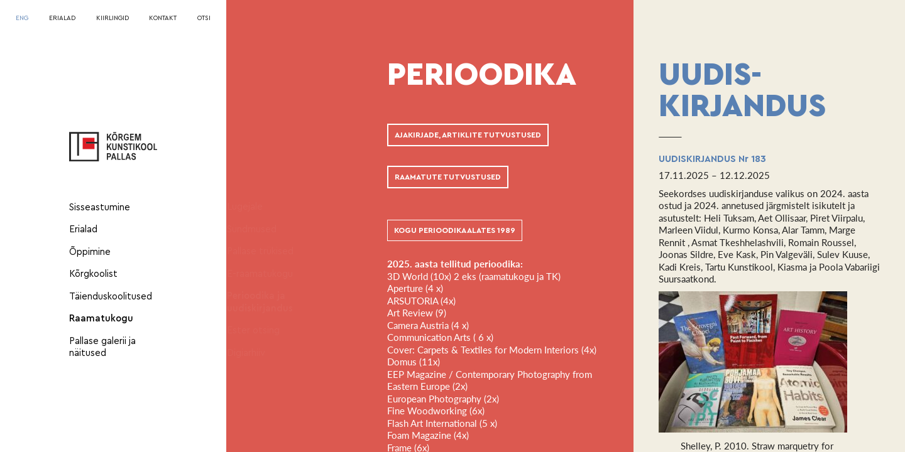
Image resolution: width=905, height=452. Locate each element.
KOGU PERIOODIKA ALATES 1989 (454, 230)
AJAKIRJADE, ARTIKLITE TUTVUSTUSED (468, 135)
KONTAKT (163, 18)
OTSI (204, 18)
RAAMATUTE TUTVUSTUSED (448, 177)
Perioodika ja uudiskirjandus (272, 302)
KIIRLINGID (112, 18)
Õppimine (90, 252)
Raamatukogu (101, 318)
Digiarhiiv (258, 353)
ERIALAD (62, 18)
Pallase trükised (272, 251)
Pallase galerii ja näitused (102, 347)
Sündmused (263, 229)
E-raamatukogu (272, 274)
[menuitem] (22, 19)
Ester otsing (265, 330)
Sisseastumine (99, 207)
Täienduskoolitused (110, 296)
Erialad (83, 229)
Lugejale (257, 207)
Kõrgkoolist (93, 274)
